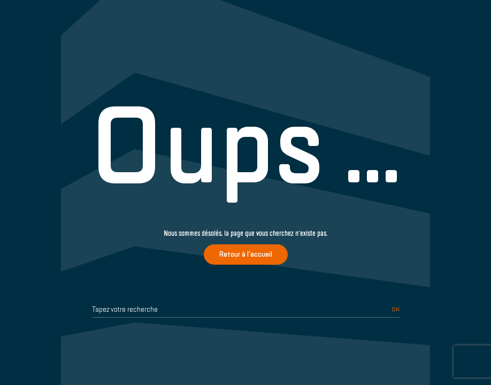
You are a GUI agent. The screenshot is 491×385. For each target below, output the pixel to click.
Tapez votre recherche (125, 309)
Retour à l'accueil (245, 254)
